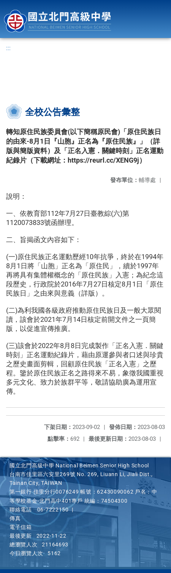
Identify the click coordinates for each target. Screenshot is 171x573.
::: (8, 48)
